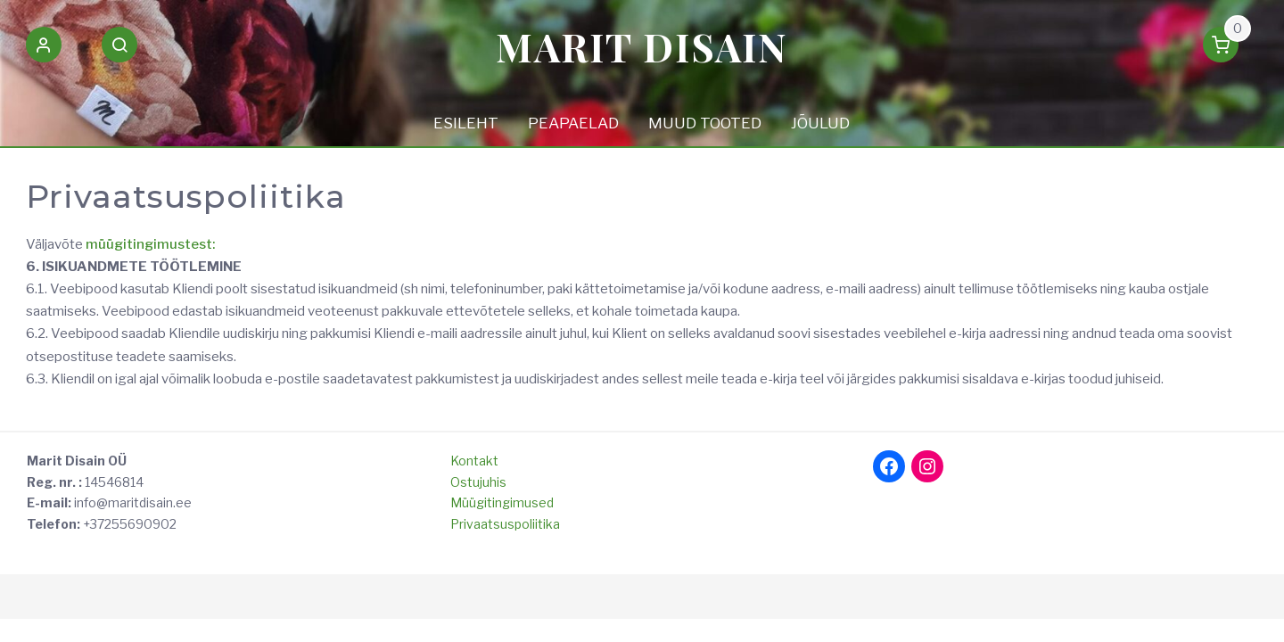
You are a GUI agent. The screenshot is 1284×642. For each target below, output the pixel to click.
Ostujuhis (478, 482)
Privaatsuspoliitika (505, 523)
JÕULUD (820, 123)
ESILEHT (465, 123)
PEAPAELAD (573, 123)
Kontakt (474, 460)
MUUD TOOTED (704, 123)
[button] (44, 48)
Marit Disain (642, 46)
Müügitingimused (502, 502)
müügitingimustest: (150, 244)
